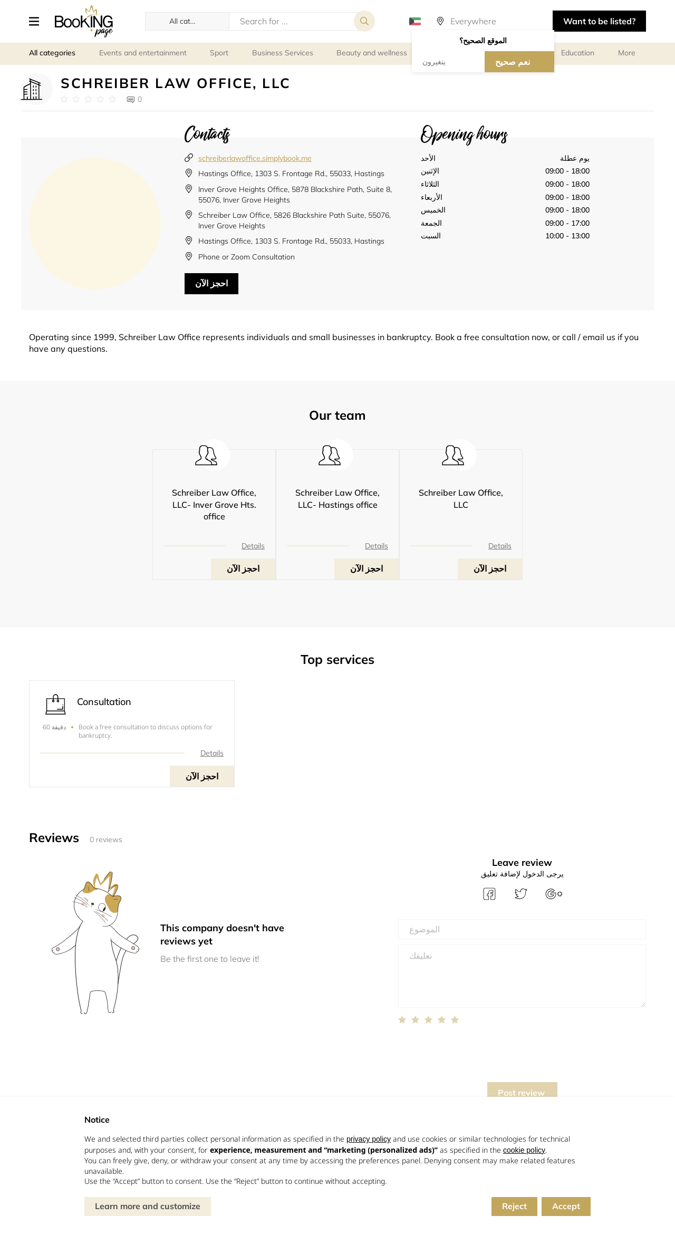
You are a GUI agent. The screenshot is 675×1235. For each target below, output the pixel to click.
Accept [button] (566, 1206)
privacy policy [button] (368, 1139)
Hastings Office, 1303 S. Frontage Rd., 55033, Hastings (291, 173)
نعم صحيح (512, 61)
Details (253, 546)
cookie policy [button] (524, 1150)
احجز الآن (211, 283)
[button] (38, 21)
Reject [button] (514, 1206)
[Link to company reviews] (88, 99)
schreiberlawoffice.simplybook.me (255, 158)
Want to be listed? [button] (599, 21)
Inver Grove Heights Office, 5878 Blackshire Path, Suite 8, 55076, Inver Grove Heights (295, 195)
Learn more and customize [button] (147, 1206)
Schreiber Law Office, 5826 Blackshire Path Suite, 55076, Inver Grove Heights (294, 220)
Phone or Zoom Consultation (246, 257)
